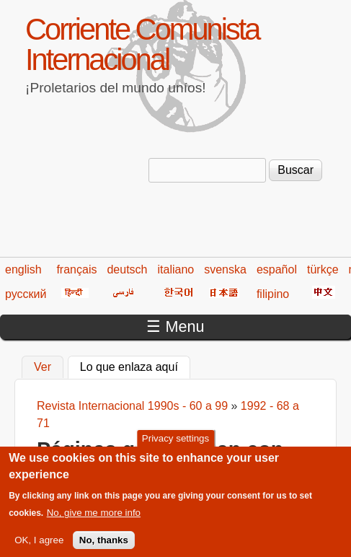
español (277, 269)
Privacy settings (175, 445)
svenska (225, 269)
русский (25, 294)
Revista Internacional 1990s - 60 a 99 (132, 406)
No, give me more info (94, 519)
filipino (273, 294)
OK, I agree (38, 546)
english (23, 269)
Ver (42, 367)
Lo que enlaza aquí (135, 365)
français (76, 269)
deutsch (127, 269)
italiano (176, 269)
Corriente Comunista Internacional (142, 44)
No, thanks (103, 546)
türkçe (323, 269)
